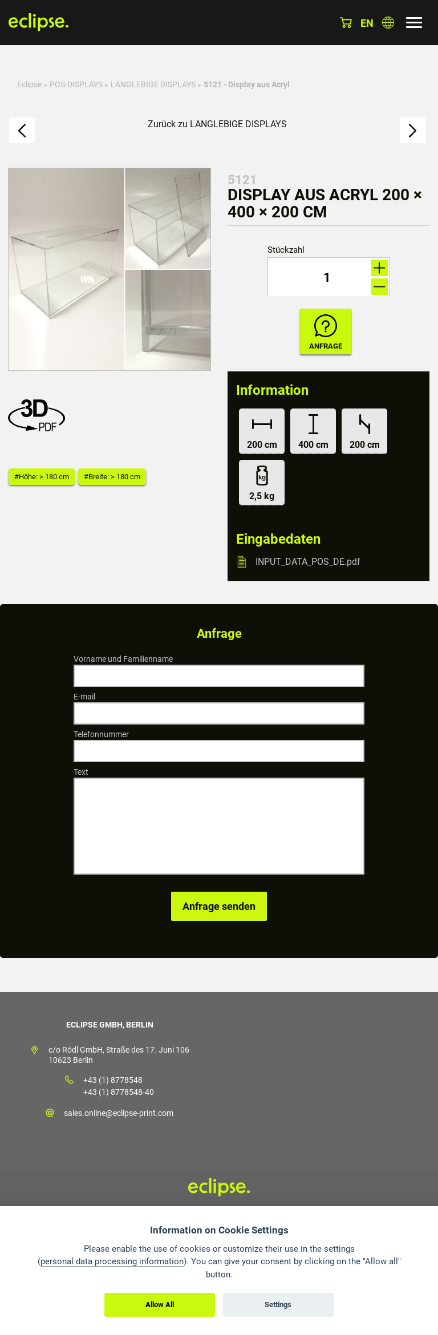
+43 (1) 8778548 (113, 1080)
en (367, 23)
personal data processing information (112, 1261)
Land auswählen (388, 23)
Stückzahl (286, 250)
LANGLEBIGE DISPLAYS (154, 84)
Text (81, 772)
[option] (109, 269)
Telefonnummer (101, 734)
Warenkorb (346, 23)
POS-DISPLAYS (76, 84)
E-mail (84, 697)
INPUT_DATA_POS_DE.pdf (308, 561)
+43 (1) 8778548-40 (118, 1092)
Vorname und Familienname (123, 659)
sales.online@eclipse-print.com (118, 1113)
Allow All (159, 1304)
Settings (278, 1304)
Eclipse (29, 84)
